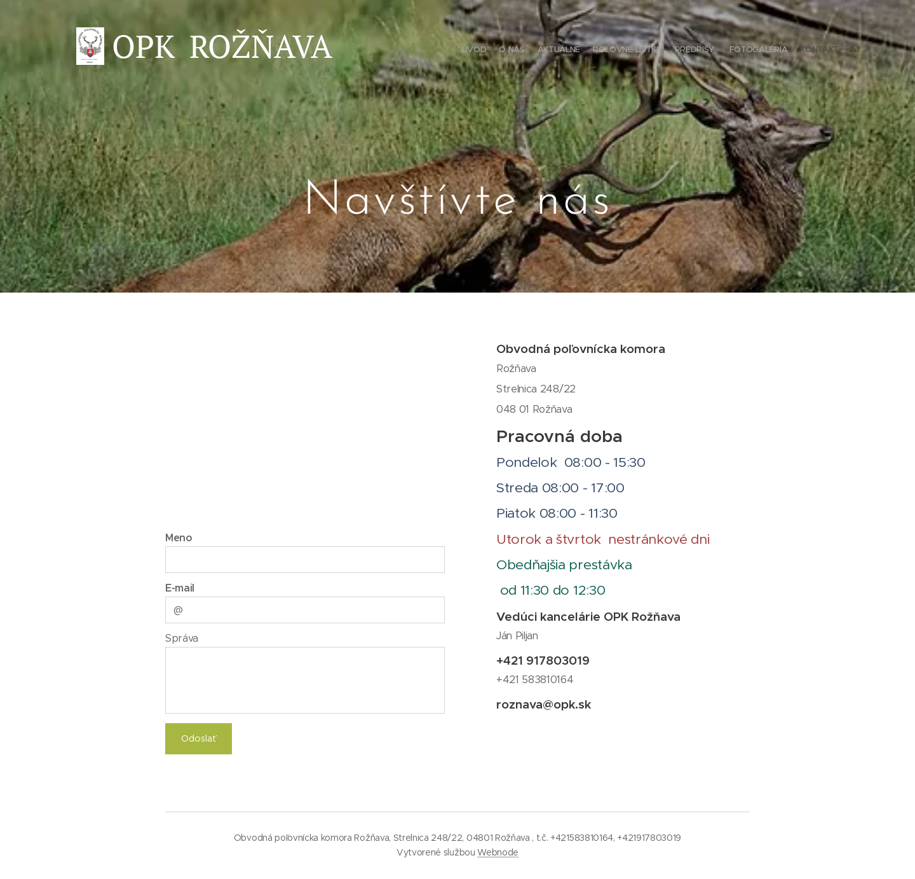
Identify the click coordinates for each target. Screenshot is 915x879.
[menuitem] (764, 51)
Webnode (497, 852)
